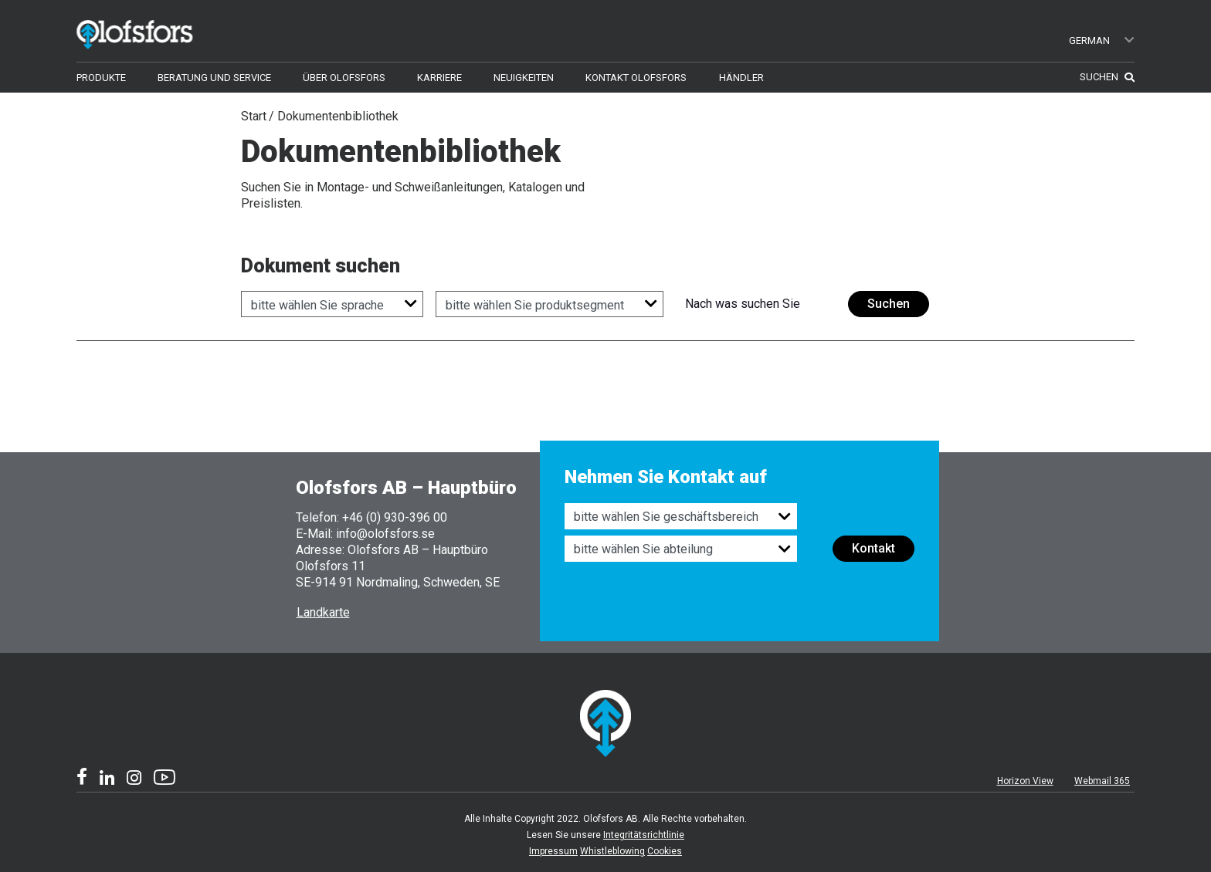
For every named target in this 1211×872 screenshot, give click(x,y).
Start (253, 116)
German (1102, 40)
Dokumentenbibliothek (338, 116)
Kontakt (873, 548)
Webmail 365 (1102, 781)
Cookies (664, 851)
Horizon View (1025, 781)
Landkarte (323, 612)
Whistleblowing (612, 851)
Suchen (888, 303)
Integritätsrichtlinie (643, 835)
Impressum (553, 851)
